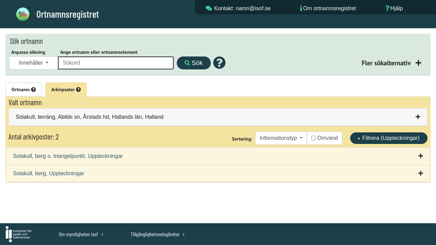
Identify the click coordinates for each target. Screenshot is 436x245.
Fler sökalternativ (387, 63)
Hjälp (396, 8)
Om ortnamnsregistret (329, 8)
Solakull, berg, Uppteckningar (48, 173)
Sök (194, 62)
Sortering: (242, 139)
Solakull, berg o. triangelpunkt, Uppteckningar (68, 156)
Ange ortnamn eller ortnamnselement (98, 52)
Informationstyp (279, 138)
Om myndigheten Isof (81, 234)
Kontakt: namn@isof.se (242, 8)
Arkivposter (66, 89)
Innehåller (32, 63)
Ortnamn (24, 89)
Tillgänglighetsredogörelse (157, 234)
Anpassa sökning (28, 52)
